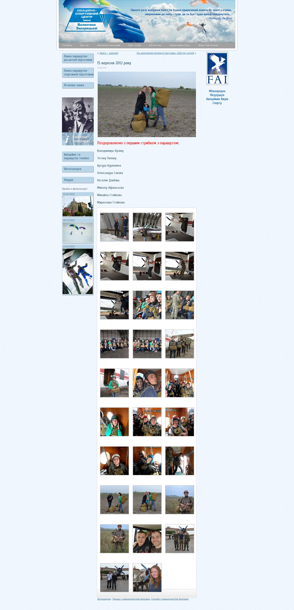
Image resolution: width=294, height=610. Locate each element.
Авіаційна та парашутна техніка (76, 156)
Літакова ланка (74, 85)
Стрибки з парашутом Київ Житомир (170, 599)
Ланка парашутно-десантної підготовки (78, 58)
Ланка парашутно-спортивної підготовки (78, 72)
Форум (68, 180)
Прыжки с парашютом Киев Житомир (131, 599)
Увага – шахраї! (108, 53)
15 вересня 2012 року (114, 63)
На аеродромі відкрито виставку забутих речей (165, 53)
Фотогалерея (72, 169)
